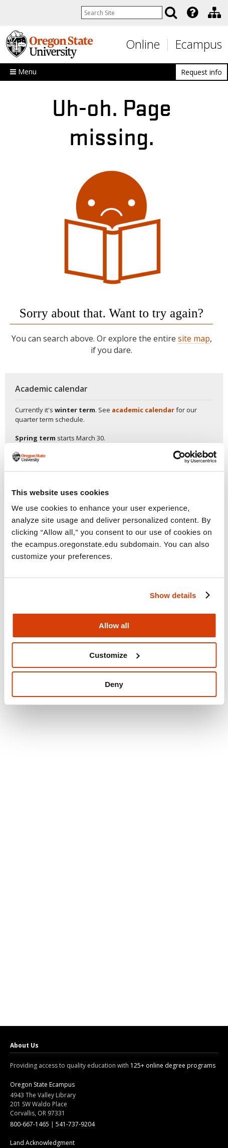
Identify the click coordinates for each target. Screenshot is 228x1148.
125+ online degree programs (172, 1065)
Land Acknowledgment (42, 1142)
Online (143, 44)
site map (194, 338)
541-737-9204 (75, 1124)
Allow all (114, 625)
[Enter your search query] (121, 12)
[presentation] (191, 12)
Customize (114, 655)
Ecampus (198, 44)
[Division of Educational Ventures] (214, 12)
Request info (201, 72)
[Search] (170, 12)
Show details (173, 595)
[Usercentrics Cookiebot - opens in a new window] (172, 457)
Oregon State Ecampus (42, 1084)
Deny (114, 684)
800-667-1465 (29, 1124)
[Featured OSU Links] (192, 12)
